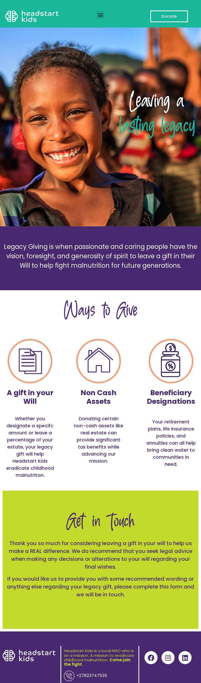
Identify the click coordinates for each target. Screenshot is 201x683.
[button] (100, 14)
